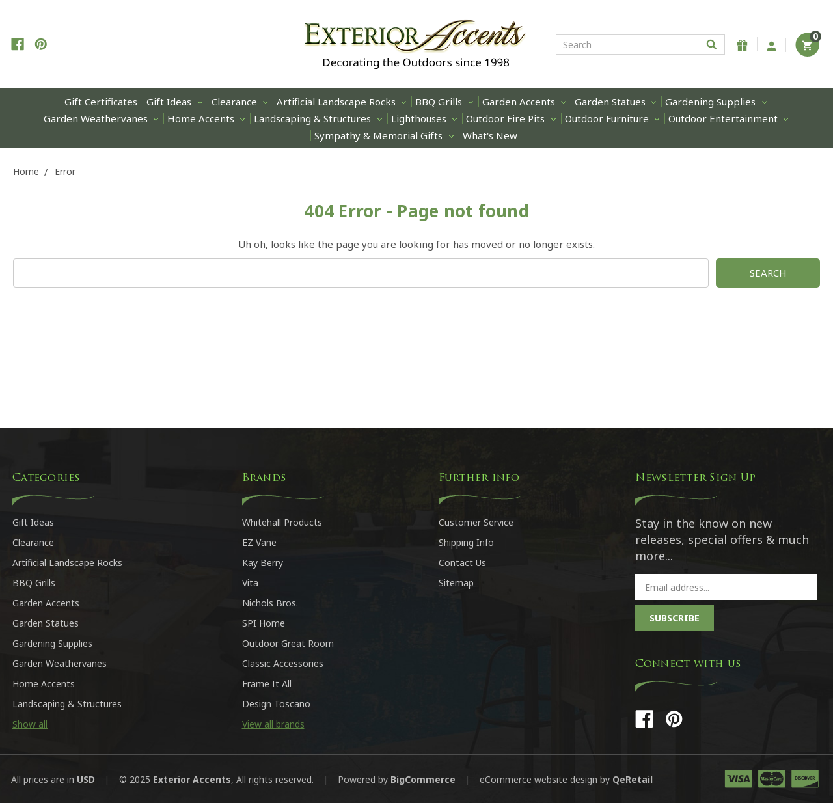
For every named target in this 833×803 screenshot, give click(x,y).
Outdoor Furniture (612, 118)
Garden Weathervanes (101, 118)
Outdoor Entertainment (728, 118)
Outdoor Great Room (288, 643)
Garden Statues (615, 101)
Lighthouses (424, 118)
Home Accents (206, 118)
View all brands (273, 724)
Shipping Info (466, 542)
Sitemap (456, 583)
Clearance (239, 101)
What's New (490, 135)
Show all (30, 724)
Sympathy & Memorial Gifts (383, 135)
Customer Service (476, 522)
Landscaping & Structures (317, 118)
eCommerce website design (538, 779)
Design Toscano (276, 704)
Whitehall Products (282, 522)
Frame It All (267, 683)
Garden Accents (524, 101)
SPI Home (263, 623)
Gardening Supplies (715, 101)
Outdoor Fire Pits (510, 118)
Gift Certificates (100, 101)
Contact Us (462, 562)
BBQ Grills (443, 101)
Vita (250, 583)
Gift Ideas (174, 101)
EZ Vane (259, 542)
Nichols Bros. (270, 603)
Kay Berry (262, 562)
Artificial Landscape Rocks (341, 101)
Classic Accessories (282, 663)
